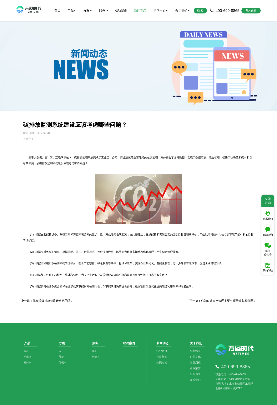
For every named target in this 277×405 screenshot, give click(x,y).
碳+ (26, 332)
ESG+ (28, 344)
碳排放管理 (63, 385)
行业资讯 (162, 332)
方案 (87, 10)
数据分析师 (134, 385)
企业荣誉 (196, 349)
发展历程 (196, 344)
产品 (72, 10)
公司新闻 (162, 338)
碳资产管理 (115, 385)
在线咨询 (268, 231)
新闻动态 (140, 10)
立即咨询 (268, 200)
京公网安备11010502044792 (154, 399)
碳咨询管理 (82, 385)
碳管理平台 (44, 385)
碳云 (200, 10)
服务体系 (196, 355)
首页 (57, 10)
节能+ (62, 338)
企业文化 (196, 338)
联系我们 (196, 361)
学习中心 (160, 10)
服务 (103, 10)
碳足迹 (98, 385)
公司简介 (196, 332)
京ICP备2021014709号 (186, 399)
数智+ (96, 338)
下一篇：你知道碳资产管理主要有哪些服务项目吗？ (222, 279)
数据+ (27, 338)
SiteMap (206, 399)
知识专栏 (162, 344)
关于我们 (182, 10)
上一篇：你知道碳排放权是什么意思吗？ (47, 279)
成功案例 (121, 10)
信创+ (62, 344)
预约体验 (268, 267)
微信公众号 (268, 249)
